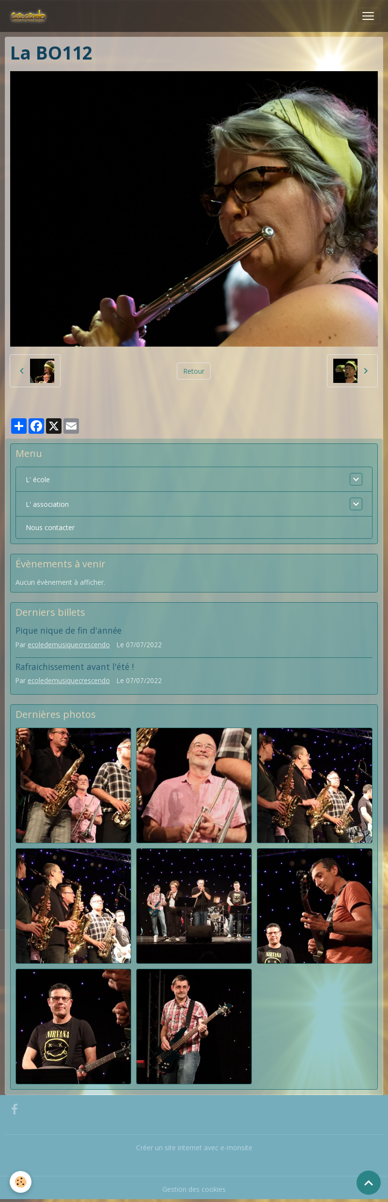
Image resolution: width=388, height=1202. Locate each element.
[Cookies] (20, 1182)
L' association (47, 504)
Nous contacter (50, 527)
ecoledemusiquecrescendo (69, 644)
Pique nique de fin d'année (69, 630)
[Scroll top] (369, 1183)
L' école (38, 479)
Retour (193, 371)
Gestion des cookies (194, 1189)
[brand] (30, 16)
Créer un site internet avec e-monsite (194, 1147)
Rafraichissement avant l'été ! (75, 666)
